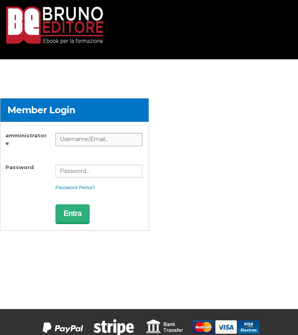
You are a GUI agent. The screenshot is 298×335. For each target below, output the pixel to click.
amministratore (26, 139)
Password (19, 167)
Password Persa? (75, 187)
